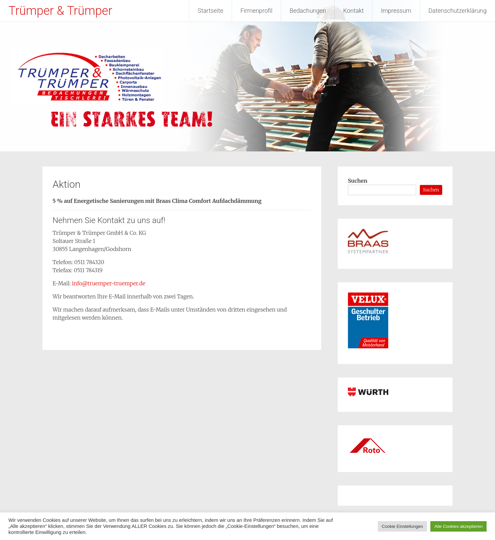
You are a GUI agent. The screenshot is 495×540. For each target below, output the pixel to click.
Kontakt (353, 10)
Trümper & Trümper (60, 11)
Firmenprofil (256, 10)
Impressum (396, 10)
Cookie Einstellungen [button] (402, 526)
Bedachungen (308, 10)
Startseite (210, 10)
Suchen (357, 180)
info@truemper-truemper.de (108, 283)
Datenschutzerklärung (457, 10)
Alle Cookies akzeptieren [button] (458, 526)
